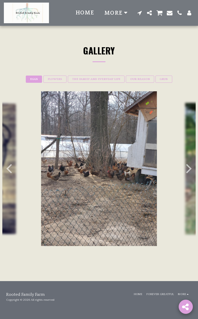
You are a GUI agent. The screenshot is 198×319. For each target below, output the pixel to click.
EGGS (34, 79)
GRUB (164, 79)
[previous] (10, 168)
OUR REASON (140, 79)
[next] (188, 168)
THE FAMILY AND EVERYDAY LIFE (96, 79)
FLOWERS (55, 79)
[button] (139, 13)
